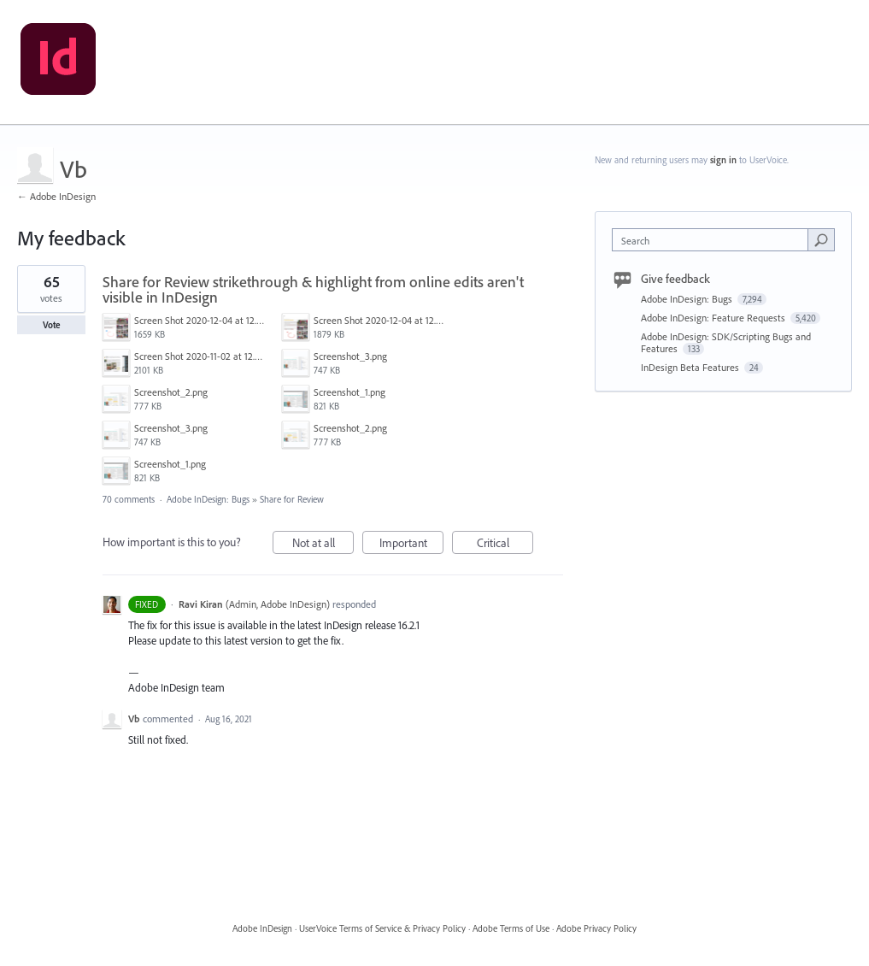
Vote (52, 325)
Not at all (323, 545)
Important (411, 545)
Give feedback (675, 278)
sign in (723, 160)
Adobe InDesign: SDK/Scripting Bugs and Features (726, 342)
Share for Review (292, 499)
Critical (505, 545)
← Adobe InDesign (56, 196)
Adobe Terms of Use (511, 928)
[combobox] (713, 239)
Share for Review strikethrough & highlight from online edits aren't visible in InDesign (313, 289)
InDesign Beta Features (691, 367)
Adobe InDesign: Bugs (208, 499)
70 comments (129, 499)
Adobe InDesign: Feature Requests (714, 317)
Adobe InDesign (262, 928)
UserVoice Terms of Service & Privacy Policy (382, 928)
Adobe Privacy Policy (596, 928)
